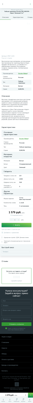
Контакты (16, 371)
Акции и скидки (16, 336)
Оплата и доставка (16, 359)
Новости (16, 348)
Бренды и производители (16, 365)
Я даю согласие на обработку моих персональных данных (16, 329)
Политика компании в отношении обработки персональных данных (16, 388)
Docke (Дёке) (23, 73)
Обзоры (16, 354)
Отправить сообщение (16, 324)
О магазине (16, 342)
